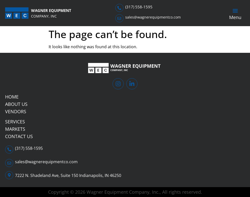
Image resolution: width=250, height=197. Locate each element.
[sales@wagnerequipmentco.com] (119, 18)
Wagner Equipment (51, 10)
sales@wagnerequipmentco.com (153, 17)
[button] (235, 11)
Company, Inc (44, 16)
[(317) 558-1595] (119, 8)
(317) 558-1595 (138, 6)
